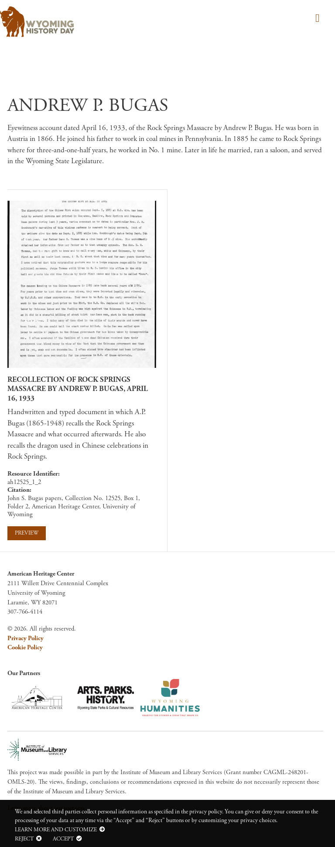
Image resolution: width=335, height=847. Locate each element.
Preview (26, 533)
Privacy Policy (25, 638)
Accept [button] (63, 838)
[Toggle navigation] (316, 19)
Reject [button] (24, 838)
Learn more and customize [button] (56, 829)
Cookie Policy (25, 648)
